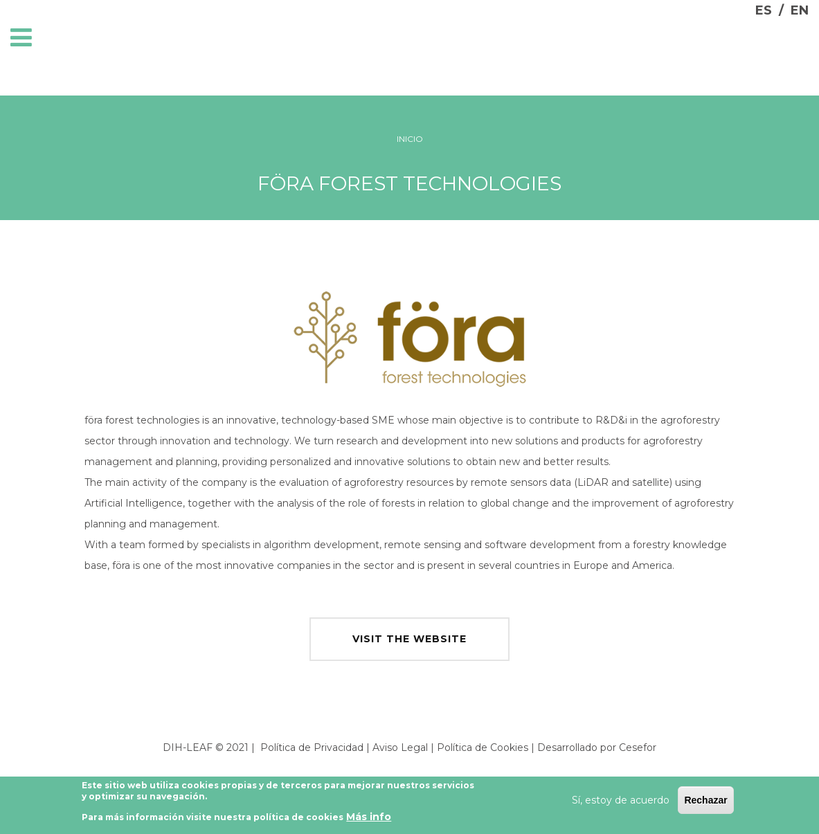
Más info (368, 820)
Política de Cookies (482, 747)
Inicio (410, 139)
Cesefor (637, 747)
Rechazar (705, 802)
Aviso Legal (400, 747)
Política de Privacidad (311, 747)
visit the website (409, 639)
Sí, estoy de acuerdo (620, 803)
